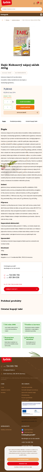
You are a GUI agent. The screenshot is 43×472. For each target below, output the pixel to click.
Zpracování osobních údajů (29, 392)
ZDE (31, 467)
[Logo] (6, 3)
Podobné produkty (15, 121)
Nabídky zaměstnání (6, 429)
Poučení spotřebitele (27, 397)
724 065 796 (13, 275)
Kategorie (21, 15)
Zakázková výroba (5, 390)
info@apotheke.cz (9, 370)
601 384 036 (12, 277)
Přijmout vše (23, 463)
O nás (2, 387)
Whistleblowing (25, 395)
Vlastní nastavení (23, 459)
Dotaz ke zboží (21, 112)
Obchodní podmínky (27, 387)
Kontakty (3, 392)
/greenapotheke (28, 429)
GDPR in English (25, 400)
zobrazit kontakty (11, 289)
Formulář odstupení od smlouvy (30, 390)
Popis (4, 121)
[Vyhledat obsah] (40, 9)
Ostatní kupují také (31, 121)
